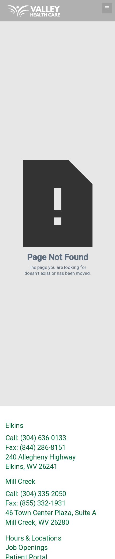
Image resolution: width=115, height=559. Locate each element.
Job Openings (26, 547)
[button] (107, 8)
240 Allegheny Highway (40, 457)
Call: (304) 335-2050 (35, 493)
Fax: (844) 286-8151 (35, 447)
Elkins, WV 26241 (31, 466)
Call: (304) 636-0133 (35, 438)
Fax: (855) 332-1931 (35, 503)
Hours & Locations (33, 538)
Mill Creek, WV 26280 (37, 522)
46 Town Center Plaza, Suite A (50, 512)
